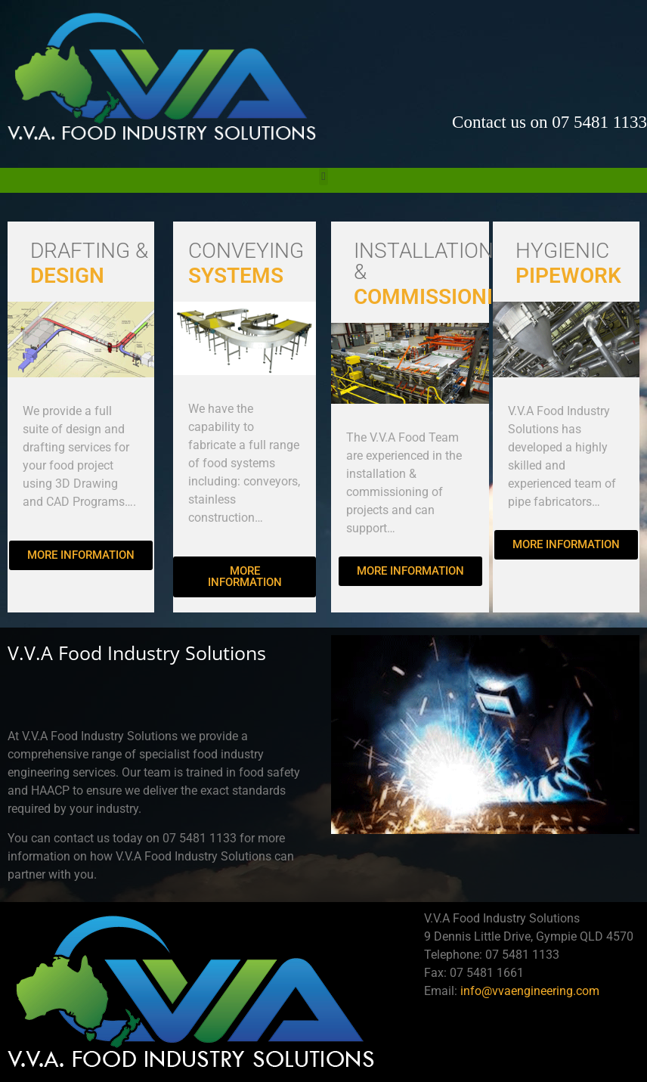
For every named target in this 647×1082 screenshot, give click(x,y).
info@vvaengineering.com (529, 991)
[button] (324, 176)
